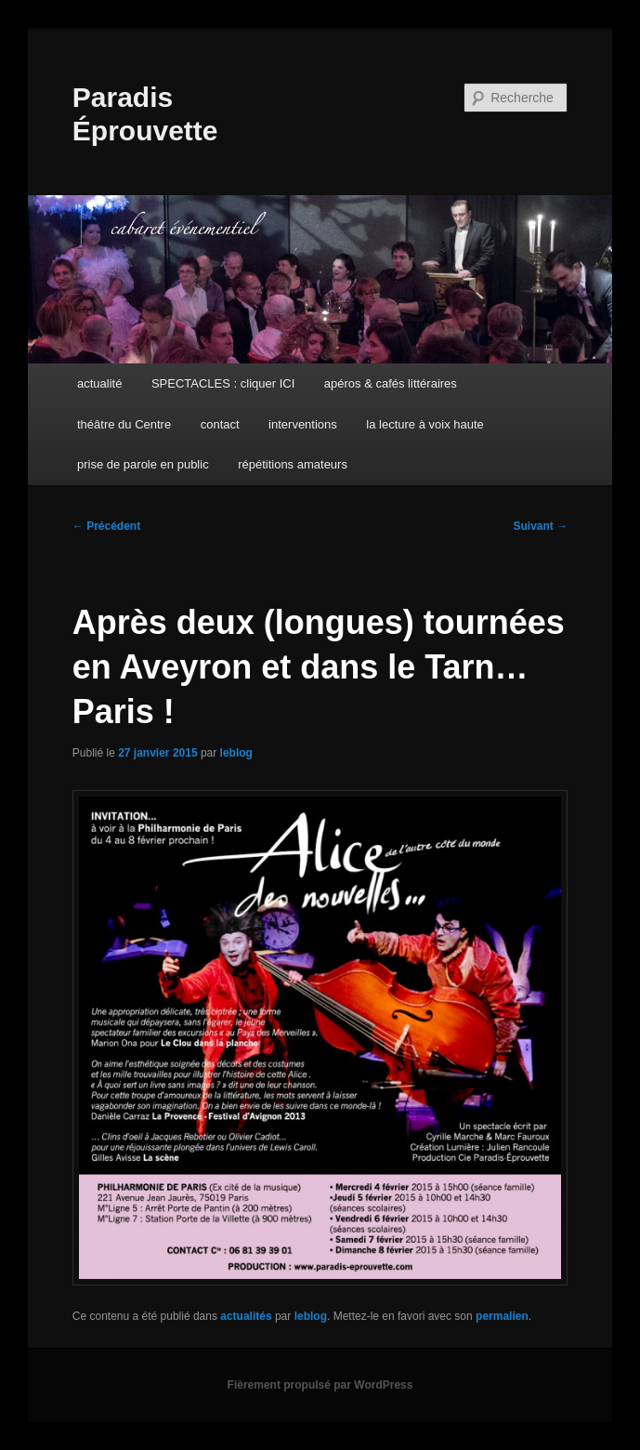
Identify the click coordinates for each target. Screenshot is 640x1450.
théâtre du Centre (124, 424)
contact (220, 424)
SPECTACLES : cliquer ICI (222, 383)
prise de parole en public (143, 464)
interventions (302, 424)
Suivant (541, 526)
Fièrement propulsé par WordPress (320, 1384)
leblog (236, 752)
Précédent (106, 526)
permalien (502, 1316)
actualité (99, 383)
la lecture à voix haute (424, 424)
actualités (245, 1316)
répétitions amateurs (292, 464)
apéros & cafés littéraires (390, 383)
